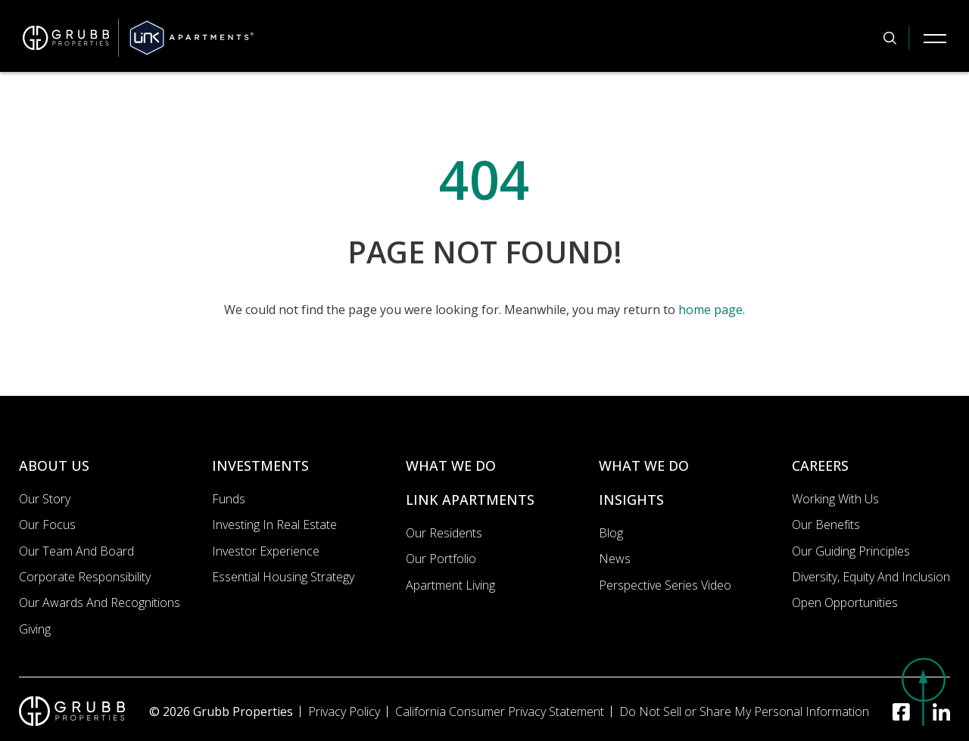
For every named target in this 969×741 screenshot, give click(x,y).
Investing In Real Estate (274, 524)
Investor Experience (265, 551)
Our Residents (444, 533)
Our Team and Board (76, 551)
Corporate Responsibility (85, 576)
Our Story (44, 498)
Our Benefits (826, 524)
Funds (228, 498)
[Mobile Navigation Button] (935, 37)
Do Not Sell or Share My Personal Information (744, 711)
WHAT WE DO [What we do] (451, 465)
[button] (924, 692)
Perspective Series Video (665, 585)
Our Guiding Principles (851, 551)
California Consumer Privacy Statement (499, 711)
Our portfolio (441, 558)
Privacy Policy (344, 711)
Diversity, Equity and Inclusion (871, 576)
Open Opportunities (845, 602)
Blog (611, 533)
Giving (35, 629)
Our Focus (47, 524)
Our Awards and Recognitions (99, 602)
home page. (711, 309)
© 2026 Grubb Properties (221, 711)
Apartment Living (450, 585)
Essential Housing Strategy (283, 576)
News (615, 558)
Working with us (835, 498)
